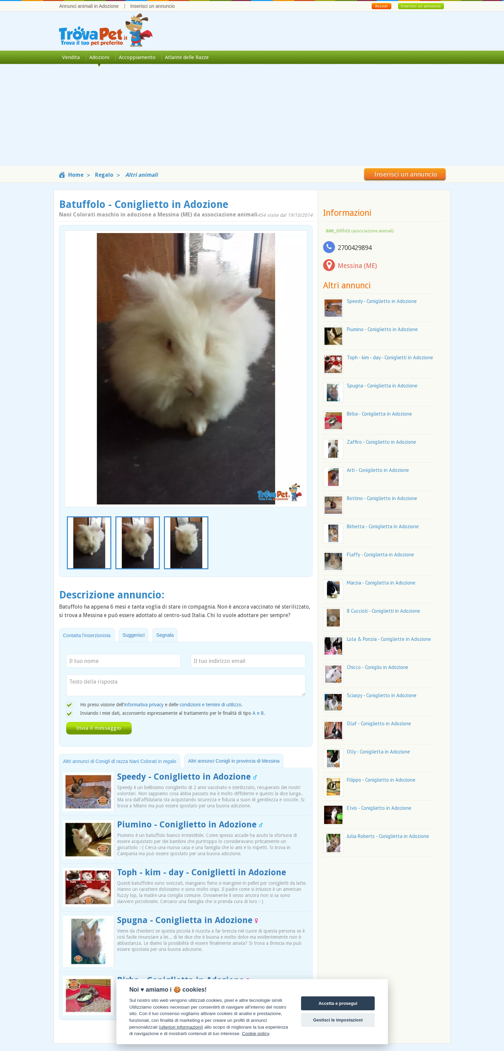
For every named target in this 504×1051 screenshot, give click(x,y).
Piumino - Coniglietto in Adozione (190, 824)
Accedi (381, 6)
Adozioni (99, 57)
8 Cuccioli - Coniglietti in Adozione (383, 611)
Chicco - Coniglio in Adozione (377, 667)
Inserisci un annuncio (152, 6)
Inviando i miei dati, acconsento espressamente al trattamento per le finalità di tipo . (172, 713)
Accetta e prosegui (337, 1003)
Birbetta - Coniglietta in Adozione (383, 526)
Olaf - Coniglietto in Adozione (379, 723)
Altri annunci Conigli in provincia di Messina (233, 761)
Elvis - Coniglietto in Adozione (379, 808)
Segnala (164, 635)
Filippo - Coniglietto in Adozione (381, 780)
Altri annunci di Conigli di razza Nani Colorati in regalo (119, 761)
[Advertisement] (252, 118)
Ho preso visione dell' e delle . (161, 704)
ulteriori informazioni (181, 1027)
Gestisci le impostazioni (338, 1020)
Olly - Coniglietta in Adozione (378, 751)
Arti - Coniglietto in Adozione (378, 470)
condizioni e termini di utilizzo (210, 704)
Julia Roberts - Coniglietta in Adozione (388, 836)
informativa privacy (144, 704)
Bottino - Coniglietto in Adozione (382, 498)
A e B (258, 713)
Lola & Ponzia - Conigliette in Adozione (389, 639)
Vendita (71, 57)
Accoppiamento (137, 57)
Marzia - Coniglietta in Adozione (381, 582)
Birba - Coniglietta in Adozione (379, 413)
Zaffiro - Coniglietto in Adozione (381, 442)
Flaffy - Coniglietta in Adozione (380, 554)
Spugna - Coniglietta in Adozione (187, 920)
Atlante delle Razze (187, 57)
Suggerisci (134, 635)
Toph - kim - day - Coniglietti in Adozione (201, 872)
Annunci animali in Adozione (89, 6)
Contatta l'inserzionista (87, 635)
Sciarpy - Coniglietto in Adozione (381, 695)
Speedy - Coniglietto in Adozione (187, 777)
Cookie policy (255, 1033)
